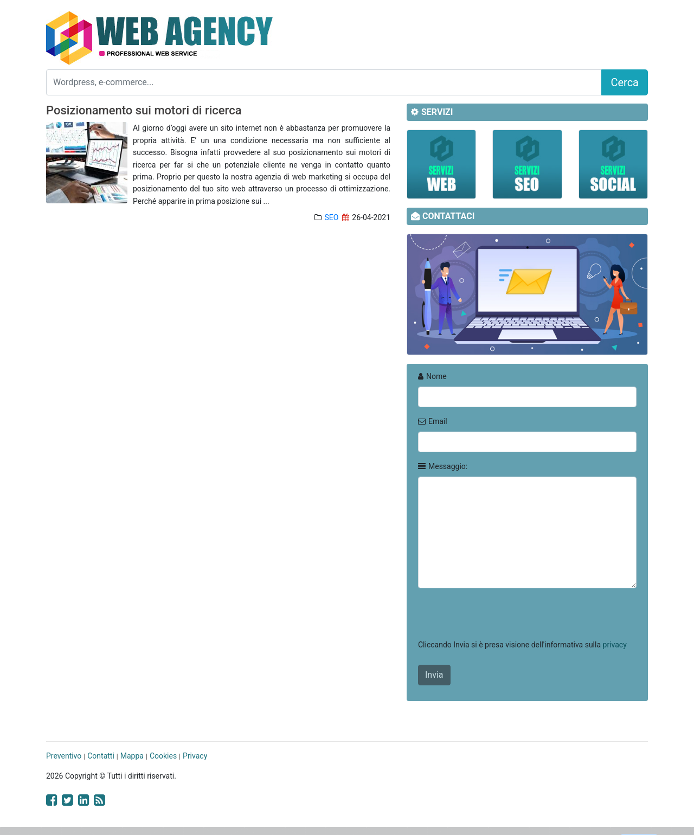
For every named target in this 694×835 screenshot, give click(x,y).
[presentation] (500, 618)
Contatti (100, 756)
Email (432, 421)
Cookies (163, 756)
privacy (615, 644)
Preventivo (63, 756)
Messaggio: (442, 466)
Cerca (625, 82)
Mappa (132, 756)
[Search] (324, 82)
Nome (432, 376)
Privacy (195, 756)
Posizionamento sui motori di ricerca (144, 110)
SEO (331, 217)
